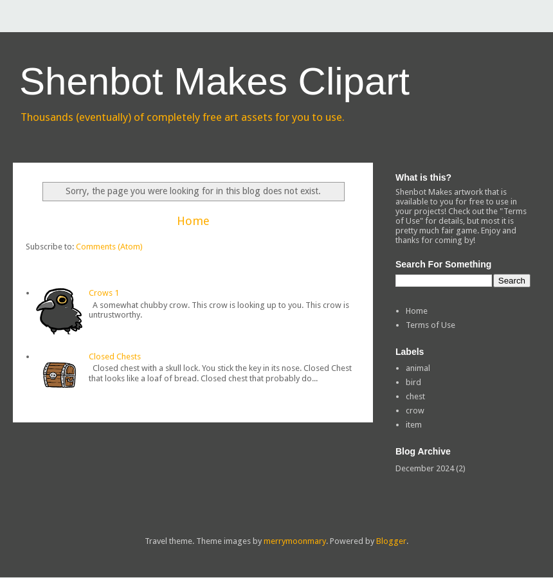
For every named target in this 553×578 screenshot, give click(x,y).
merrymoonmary (295, 541)
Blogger (391, 541)
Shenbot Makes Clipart (214, 81)
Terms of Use (430, 325)
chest (415, 396)
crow (415, 410)
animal (418, 368)
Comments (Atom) (109, 246)
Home (193, 221)
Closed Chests (115, 356)
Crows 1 (104, 293)
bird (413, 382)
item (414, 424)
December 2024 (424, 468)
